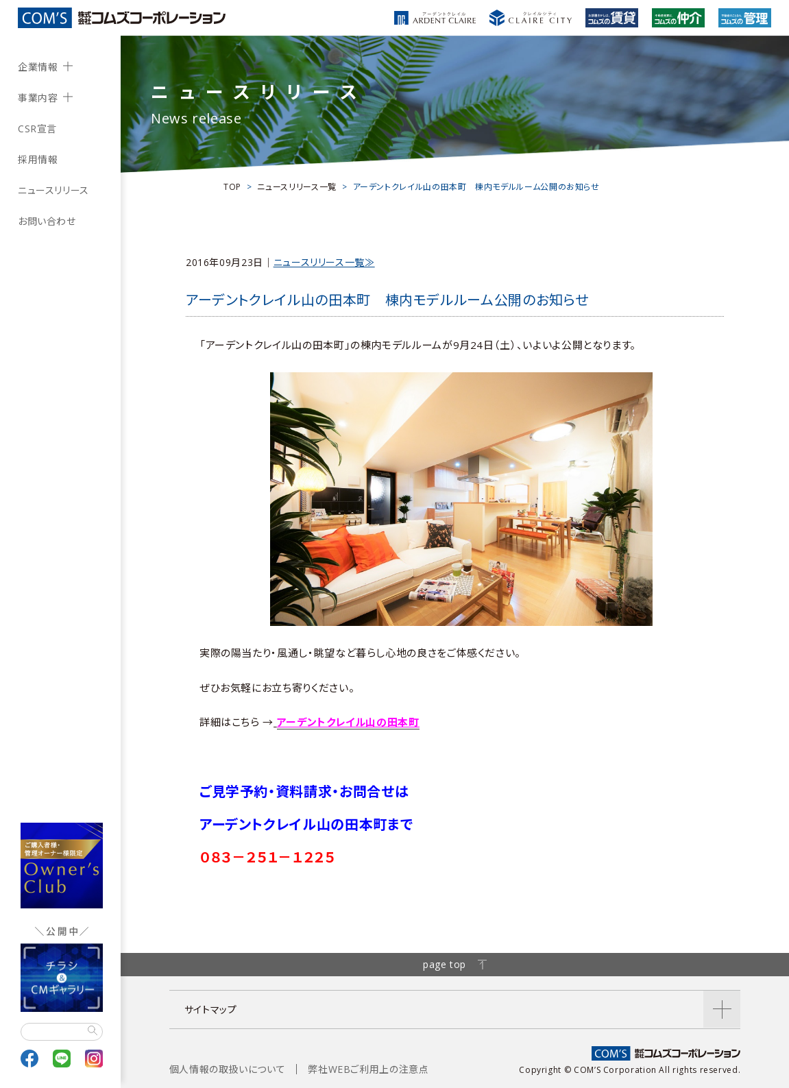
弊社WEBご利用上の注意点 (368, 1069)
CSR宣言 (37, 128)
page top (455, 964)
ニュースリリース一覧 (296, 187)
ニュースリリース (53, 190)
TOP (232, 187)
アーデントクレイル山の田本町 (348, 722)
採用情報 (38, 159)
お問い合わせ (47, 221)
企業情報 (38, 66)
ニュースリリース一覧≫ (324, 262)
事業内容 (38, 97)
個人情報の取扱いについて (227, 1069)
